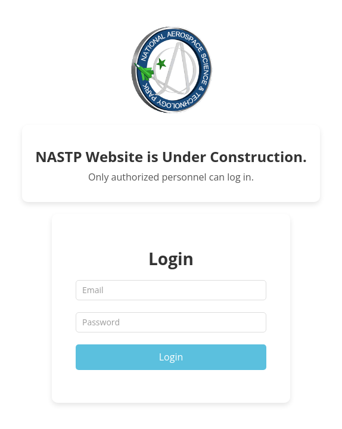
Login (171, 356)
